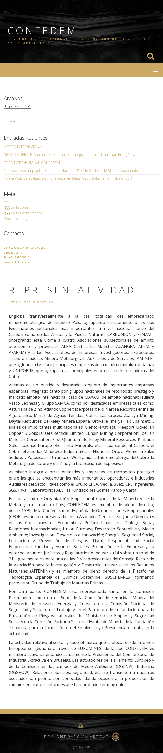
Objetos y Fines (18, 302)
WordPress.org (16, 218)
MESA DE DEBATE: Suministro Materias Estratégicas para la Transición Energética (69, 154)
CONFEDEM (43, 30)
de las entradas (20, 207)
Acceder (10, 201)
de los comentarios (23, 213)
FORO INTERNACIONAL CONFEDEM (32, 162)
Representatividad (42, 302)
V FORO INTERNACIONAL (23, 146)
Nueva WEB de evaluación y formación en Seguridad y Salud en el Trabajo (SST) (68, 178)
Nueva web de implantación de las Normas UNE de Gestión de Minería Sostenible (71, 170)
